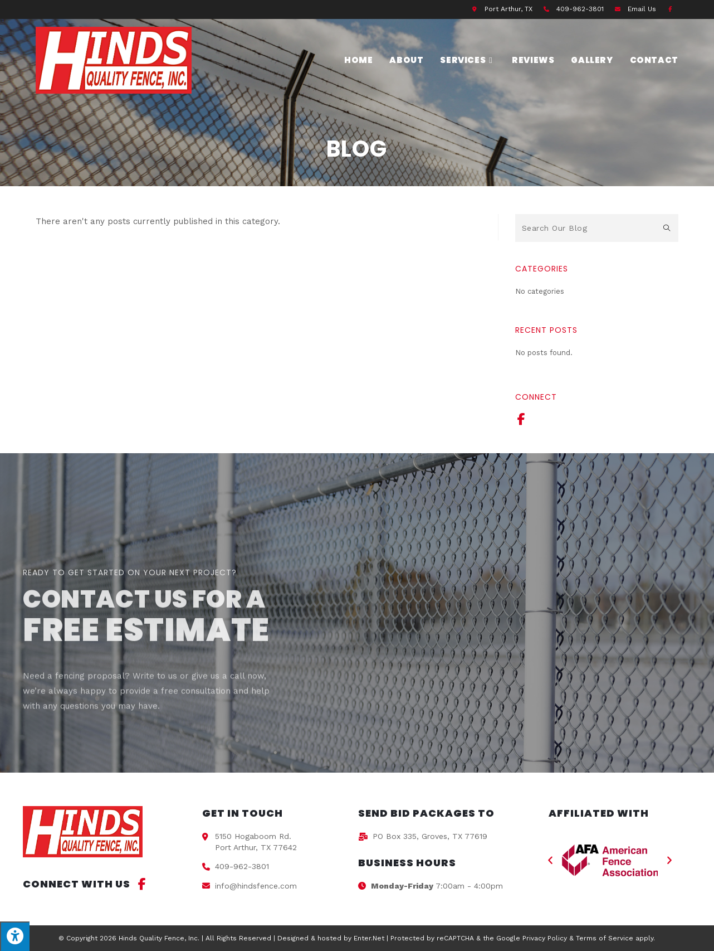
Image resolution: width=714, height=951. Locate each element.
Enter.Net (369, 938)
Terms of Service (604, 938)
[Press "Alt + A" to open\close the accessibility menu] (15, 936)
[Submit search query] (667, 228)
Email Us (642, 9)
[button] (550, 861)
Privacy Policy (544, 938)
